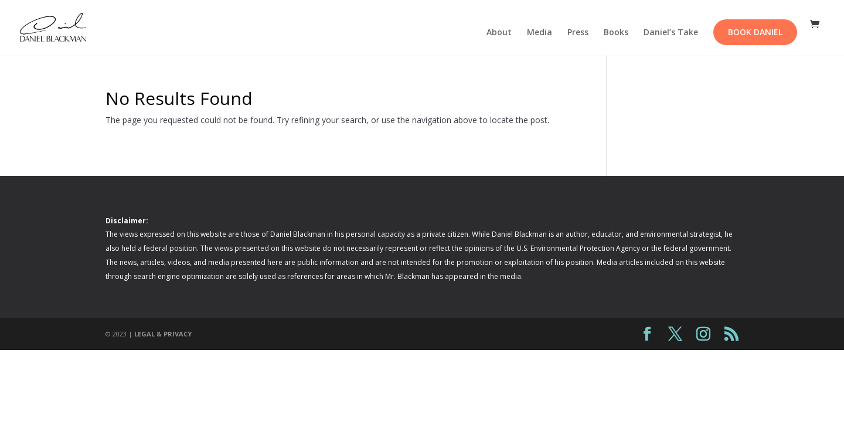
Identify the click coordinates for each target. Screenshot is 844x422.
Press (577, 33)
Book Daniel (755, 32)
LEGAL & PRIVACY (163, 333)
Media (539, 33)
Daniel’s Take (671, 33)
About (499, 33)
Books (616, 33)
